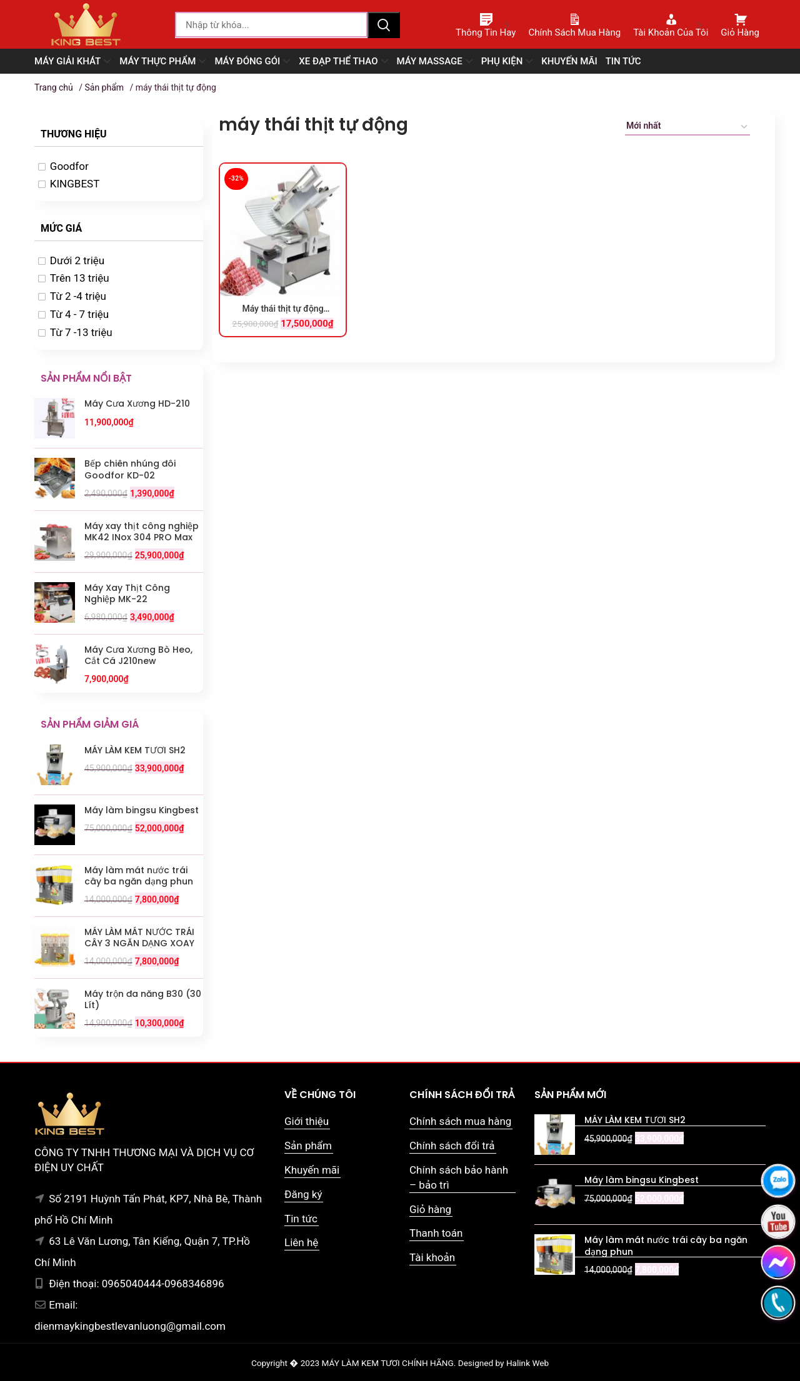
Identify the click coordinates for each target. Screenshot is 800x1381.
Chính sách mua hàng (460, 1121)
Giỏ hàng (430, 1209)
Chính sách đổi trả (452, 1145)
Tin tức (301, 1218)
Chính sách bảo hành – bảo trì (458, 1177)
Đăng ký (303, 1194)
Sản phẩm (104, 87)
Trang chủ (53, 87)
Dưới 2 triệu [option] (77, 260)
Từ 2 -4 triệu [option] (78, 296)
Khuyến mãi (311, 1170)
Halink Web (527, 1363)
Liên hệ (301, 1242)
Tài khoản (432, 1257)
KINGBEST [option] (75, 183)
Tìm (384, 25)
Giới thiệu (306, 1121)
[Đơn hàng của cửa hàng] (687, 128)
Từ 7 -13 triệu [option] (81, 332)
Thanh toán (435, 1233)
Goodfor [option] (69, 166)
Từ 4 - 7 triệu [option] (79, 314)
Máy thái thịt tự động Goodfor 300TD (282, 309)
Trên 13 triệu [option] (79, 278)
